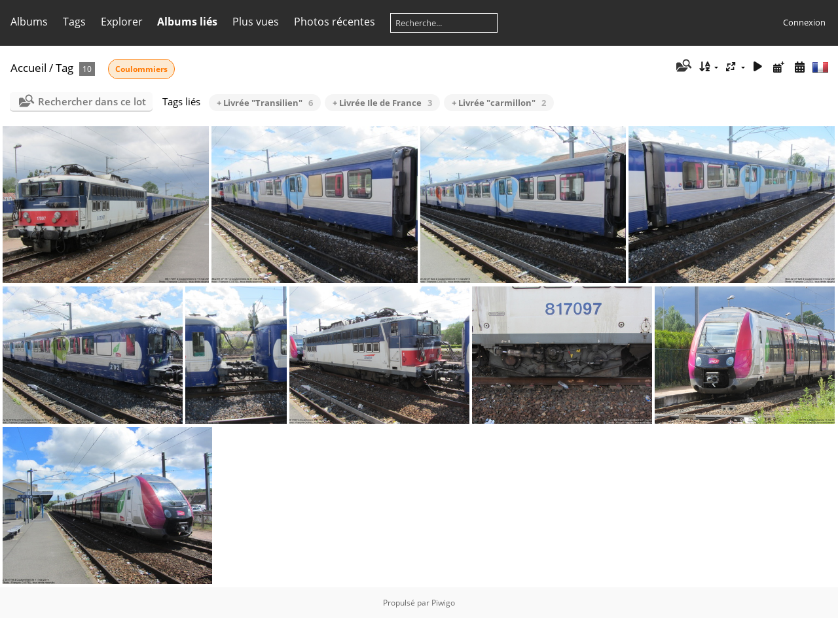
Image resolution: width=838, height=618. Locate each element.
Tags (74, 21)
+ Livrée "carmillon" (499, 103)
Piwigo (443, 602)
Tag (64, 67)
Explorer (122, 21)
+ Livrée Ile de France (382, 103)
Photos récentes (334, 21)
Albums (29, 21)
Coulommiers (141, 69)
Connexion (804, 22)
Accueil (28, 67)
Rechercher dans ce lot (92, 101)
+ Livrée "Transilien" (265, 103)
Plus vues (255, 21)
